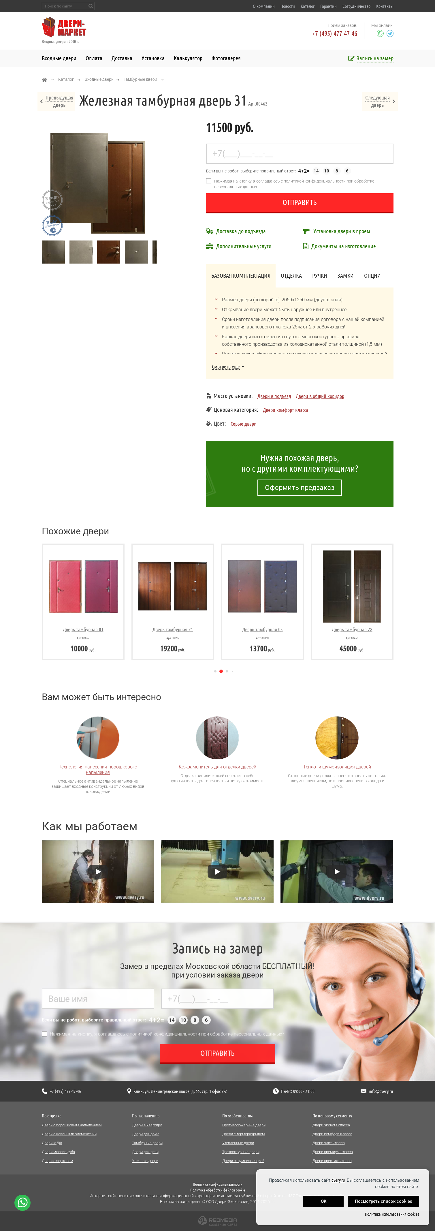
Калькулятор (188, 58)
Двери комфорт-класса (285, 410)
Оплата (94, 58)
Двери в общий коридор (320, 396)
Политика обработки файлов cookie (217, 1190)
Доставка (122, 58)
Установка (153, 58)
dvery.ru (338, 1180)
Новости (287, 6)
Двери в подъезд (274, 396)
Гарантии (328, 6)
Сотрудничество (356, 6)
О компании (264, 6)
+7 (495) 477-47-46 (334, 33)
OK (323, 1201)
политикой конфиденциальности (315, 181)
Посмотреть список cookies (383, 1201)
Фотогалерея (226, 58)
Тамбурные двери (141, 79)
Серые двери (244, 423)
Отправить (300, 202)
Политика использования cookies (392, 1214)
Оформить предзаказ (299, 488)
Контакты (384, 6)
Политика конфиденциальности (217, 1184)
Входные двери (59, 58)
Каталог (308, 6)
